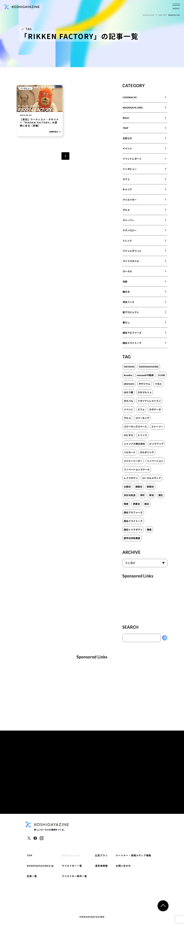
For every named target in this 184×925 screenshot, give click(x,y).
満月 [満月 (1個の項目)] (142, 495)
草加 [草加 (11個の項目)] (151, 495)
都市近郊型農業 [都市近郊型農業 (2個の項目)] (132, 538)
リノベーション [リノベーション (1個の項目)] (155, 460)
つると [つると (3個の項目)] (158, 383)
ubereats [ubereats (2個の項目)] (129, 383)
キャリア (127, 189)
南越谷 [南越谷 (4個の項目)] (138, 486)
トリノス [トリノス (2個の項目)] (142, 435)
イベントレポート (132, 158)
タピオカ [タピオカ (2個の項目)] (128, 435)
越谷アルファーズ (132, 332)
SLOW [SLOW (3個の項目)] (161, 375)
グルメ (126, 209)
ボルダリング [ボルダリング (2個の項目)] (147, 452)
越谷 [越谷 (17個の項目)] (146, 503)
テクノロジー (130, 230)
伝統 (125, 281)
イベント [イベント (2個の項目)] (128, 409)
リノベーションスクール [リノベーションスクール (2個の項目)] (137, 469)
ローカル (127, 271)
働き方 (126, 291)
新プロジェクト (131, 312)
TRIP (125, 128)
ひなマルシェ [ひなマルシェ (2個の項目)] (145, 392)
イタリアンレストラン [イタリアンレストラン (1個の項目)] (149, 400)
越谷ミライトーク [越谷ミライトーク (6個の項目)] (133, 521)
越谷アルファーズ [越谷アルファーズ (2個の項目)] (133, 512)
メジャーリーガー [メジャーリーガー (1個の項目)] (133, 460)
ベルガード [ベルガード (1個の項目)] (129, 452)
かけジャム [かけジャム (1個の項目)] (144, 383)
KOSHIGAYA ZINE (133, 107)
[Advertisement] (144, 600)
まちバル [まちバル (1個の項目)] (128, 400)
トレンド (127, 240)
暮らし (126, 322)
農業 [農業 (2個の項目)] (149, 529)
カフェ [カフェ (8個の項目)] (141, 409)
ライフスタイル (131, 261)
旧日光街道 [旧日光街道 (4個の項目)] (130, 495)
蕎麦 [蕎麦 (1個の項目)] (126, 503)
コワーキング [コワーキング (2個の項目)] (142, 418)
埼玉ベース (128, 302)
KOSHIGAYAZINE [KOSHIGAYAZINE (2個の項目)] (149, 366)
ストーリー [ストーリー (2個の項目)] (157, 426)
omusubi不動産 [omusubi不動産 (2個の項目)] (145, 375)
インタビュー (25, 88)
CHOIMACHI (130, 97)
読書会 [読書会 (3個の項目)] (136, 503)
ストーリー (128, 220)
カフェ (126, 179)
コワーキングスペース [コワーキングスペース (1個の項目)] (135, 426)
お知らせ (127, 138)
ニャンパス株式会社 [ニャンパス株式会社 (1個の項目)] (134, 443)
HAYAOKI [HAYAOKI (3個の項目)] (129, 366)
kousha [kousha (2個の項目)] (128, 375)
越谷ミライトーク (132, 342)
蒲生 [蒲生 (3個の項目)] (160, 495)
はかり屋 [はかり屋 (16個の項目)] (128, 392)
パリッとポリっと (132, 250)
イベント (127, 148)
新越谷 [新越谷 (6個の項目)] (150, 486)
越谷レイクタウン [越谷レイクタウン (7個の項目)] (133, 529)
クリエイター (130, 199)
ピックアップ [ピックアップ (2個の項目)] (156, 443)
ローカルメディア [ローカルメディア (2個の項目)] (151, 478)
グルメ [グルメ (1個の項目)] (127, 418)
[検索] (164, 638)
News (126, 117)
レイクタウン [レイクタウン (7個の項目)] (131, 478)
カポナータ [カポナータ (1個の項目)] (155, 409)
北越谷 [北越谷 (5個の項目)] (127, 486)
